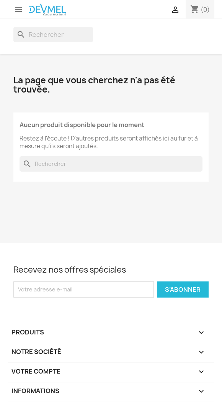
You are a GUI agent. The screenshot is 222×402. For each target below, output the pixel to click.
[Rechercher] (53, 34)
